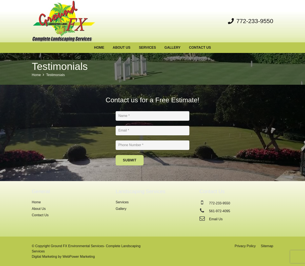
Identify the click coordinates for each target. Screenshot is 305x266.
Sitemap (267, 246)
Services (122, 202)
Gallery (121, 209)
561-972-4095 (219, 211)
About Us (39, 209)
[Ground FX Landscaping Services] (63, 21)
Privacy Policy (245, 246)
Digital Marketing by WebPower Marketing (63, 256)
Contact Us (40, 215)
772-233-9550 (219, 203)
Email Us (216, 219)
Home (36, 202)
